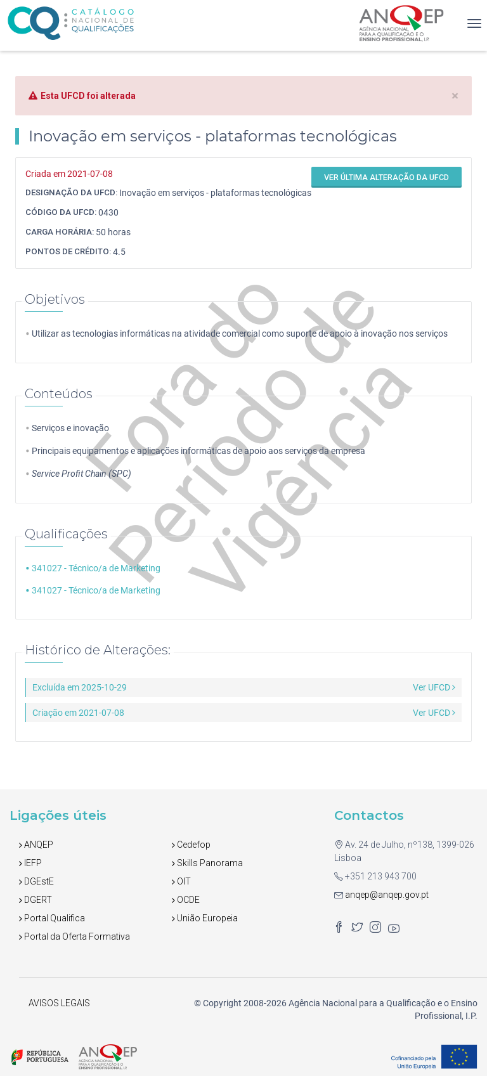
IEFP (30, 863)
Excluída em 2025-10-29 (79, 687)
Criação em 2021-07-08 (78, 713)
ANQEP (36, 844)
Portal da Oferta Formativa (74, 936)
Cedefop (191, 844)
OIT (181, 881)
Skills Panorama (207, 863)
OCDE (186, 900)
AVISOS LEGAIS (59, 1003)
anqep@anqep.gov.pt (386, 895)
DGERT (35, 900)
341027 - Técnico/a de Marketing (96, 568)
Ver (434, 687)
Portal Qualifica (52, 918)
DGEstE (36, 881)
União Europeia (205, 918)
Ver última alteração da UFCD (386, 177)
